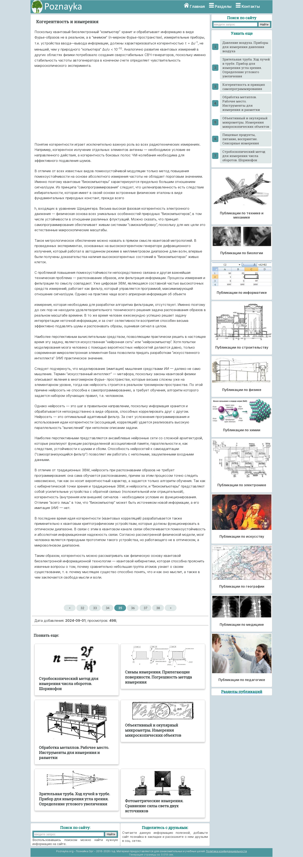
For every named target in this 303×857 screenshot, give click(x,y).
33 (95, 608)
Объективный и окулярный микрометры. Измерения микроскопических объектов (245, 122)
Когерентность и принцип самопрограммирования (243, 86)
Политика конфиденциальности (226, 851)
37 (145, 608)
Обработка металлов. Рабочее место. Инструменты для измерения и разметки (241, 103)
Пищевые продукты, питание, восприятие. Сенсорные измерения (240, 139)
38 (158, 608)
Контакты (251, 6)
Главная (197, 6)
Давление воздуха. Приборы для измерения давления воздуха (245, 46)
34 (107, 608)
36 (133, 608)
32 (82, 608)
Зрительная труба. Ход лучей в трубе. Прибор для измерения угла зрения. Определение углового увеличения (246, 67)
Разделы (223, 6)
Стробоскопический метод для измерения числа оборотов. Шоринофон (243, 155)
